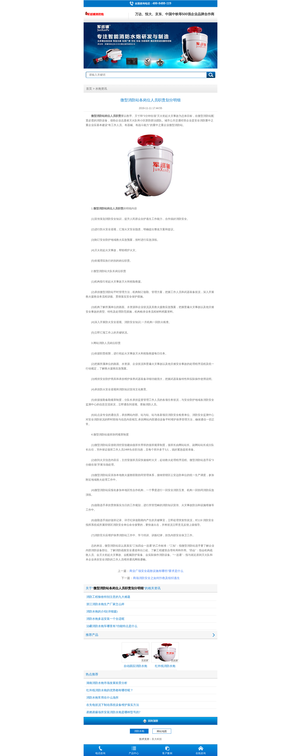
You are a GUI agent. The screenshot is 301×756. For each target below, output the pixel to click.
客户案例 (167, 750)
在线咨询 (201, 750)
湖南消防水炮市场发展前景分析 (106, 683)
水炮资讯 (101, 88)
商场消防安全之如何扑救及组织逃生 (156, 578)
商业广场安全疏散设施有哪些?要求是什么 (156, 571)
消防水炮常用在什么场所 (102, 697)
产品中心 (134, 750)
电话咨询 (100, 750)
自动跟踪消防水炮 (135, 655)
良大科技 (157, 739)
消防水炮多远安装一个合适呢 (105, 618)
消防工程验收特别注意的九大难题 (108, 596)
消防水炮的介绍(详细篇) (101, 611)
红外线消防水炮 (165, 655)
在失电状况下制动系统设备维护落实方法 (112, 704)
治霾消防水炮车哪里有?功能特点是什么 (111, 626)
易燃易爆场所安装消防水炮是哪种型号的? (113, 712)
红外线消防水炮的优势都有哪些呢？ (109, 690)
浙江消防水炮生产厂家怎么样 (105, 604)
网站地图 (162, 731)
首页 (89, 88)
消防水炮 (139, 731)
